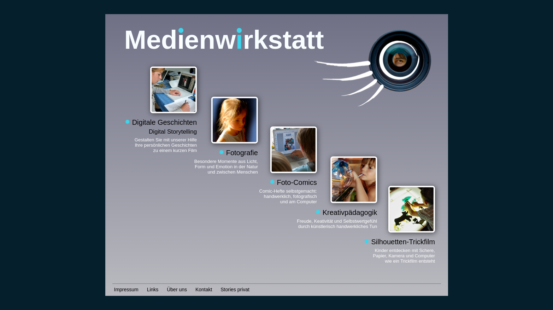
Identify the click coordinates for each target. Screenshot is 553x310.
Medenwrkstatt (224, 39)
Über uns (177, 289)
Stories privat (234, 289)
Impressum (126, 289)
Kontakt (203, 289)
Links (153, 289)
